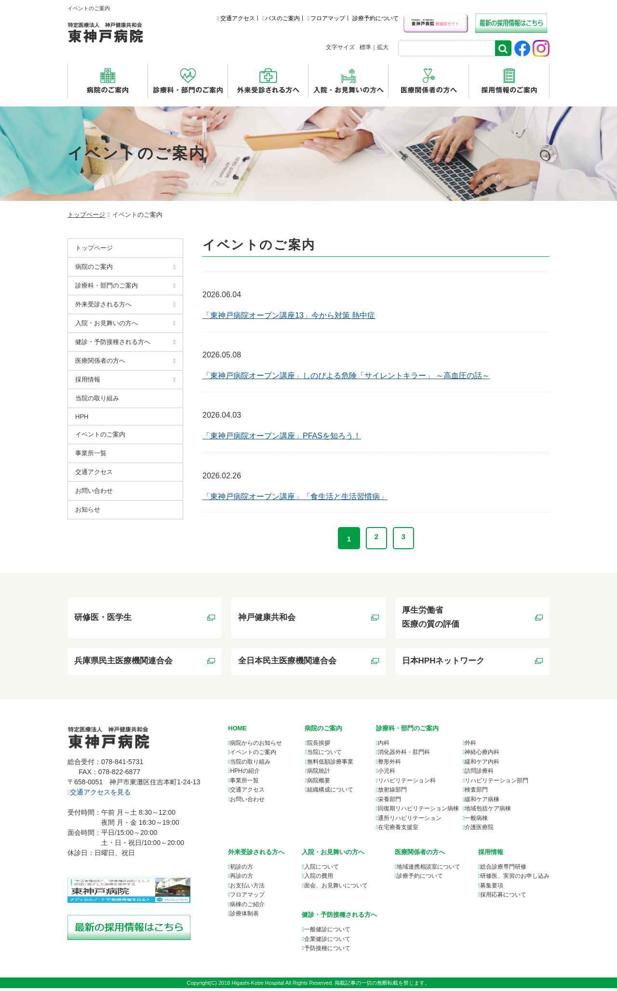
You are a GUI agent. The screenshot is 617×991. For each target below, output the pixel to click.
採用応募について (503, 897)
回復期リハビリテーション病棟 (418, 811)
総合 (503, 869)
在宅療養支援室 (398, 830)
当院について (324, 755)
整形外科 (389, 764)
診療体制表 (244, 916)
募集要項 (491, 888)
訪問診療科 (479, 773)
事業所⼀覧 (91, 453)
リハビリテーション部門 (496, 783)
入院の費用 (318, 878)
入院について (321, 869)
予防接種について (327, 951)
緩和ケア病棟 (482, 802)
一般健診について (327, 932)
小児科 (386, 773)
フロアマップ (326, 18)
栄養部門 (389, 802)
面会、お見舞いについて (336, 888)
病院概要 (318, 783)
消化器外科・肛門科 (404, 755)
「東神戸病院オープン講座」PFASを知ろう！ (281, 436)
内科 (383, 745)
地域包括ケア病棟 (488, 811)
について (428, 869)
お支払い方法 (247, 888)
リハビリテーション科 (407, 783)
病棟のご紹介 (247, 907)
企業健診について (327, 941)
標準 (365, 47)
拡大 (383, 47)
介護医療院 (479, 830)
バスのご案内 (281, 18)
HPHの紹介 (244, 773)
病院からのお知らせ (256, 745)
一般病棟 (476, 821)
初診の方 (241, 869)
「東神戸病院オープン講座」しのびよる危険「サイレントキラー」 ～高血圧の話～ (346, 375)
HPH (81, 416)
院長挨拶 (318, 745)
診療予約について (375, 18)
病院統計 (318, 773)
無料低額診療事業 (330, 764)
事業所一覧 (244, 783)
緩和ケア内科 (482, 764)
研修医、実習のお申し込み (515, 878)
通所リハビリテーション (410, 821)
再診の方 (241, 878)
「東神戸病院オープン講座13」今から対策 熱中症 (288, 315)
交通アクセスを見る (99, 794)
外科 (470, 745)
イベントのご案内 (100, 434)
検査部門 (476, 792)
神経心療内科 (482, 755)
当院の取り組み (97, 398)
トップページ (86, 214)
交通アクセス (236, 18)
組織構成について (330, 792)
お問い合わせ (94, 490)
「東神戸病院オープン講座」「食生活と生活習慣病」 (295, 496)
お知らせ (87, 509)
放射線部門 (392, 792)
